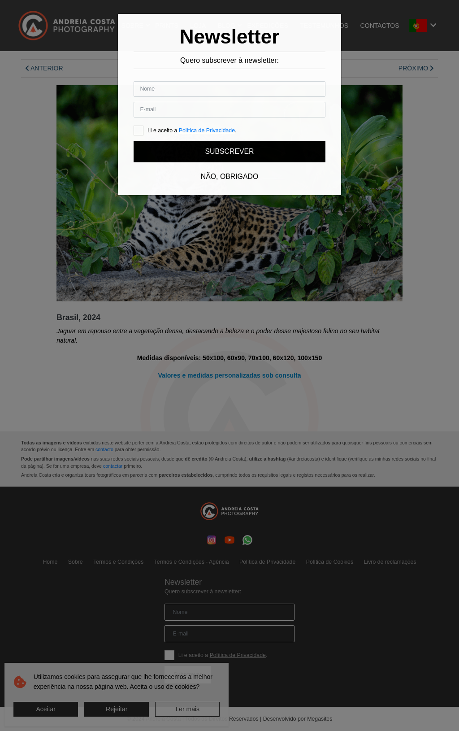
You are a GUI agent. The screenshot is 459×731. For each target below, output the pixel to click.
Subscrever (229, 151)
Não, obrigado (229, 176)
